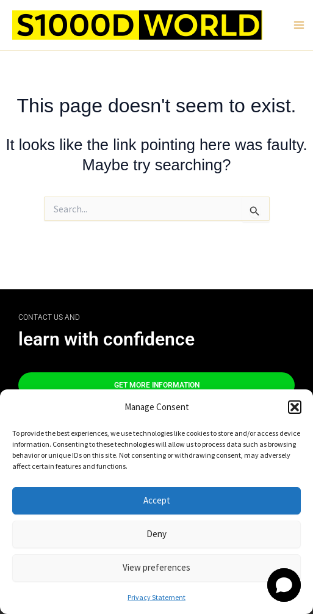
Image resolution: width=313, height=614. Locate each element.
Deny (156, 534)
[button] (295, 407)
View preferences (156, 567)
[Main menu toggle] (299, 25)
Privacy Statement (156, 597)
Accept (156, 500)
